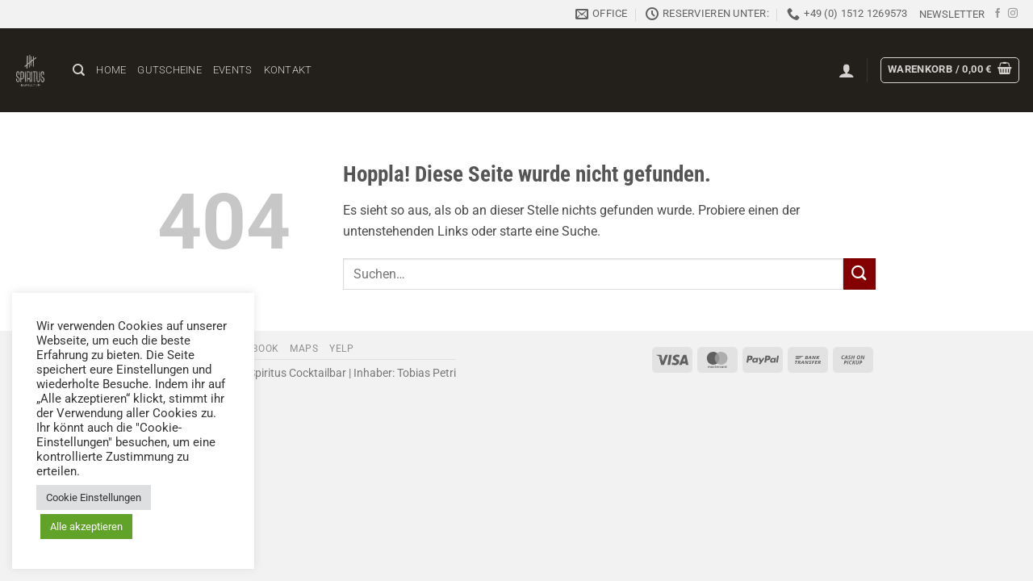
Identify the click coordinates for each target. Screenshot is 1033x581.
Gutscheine (169, 70)
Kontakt (288, 70)
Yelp (341, 348)
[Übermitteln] (859, 274)
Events (233, 70)
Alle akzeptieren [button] (86, 526)
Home (111, 70)
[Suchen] (79, 70)
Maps (304, 348)
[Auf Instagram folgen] (1013, 13)
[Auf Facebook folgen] (997, 13)
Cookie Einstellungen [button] (93, 497)
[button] (952, 14)
